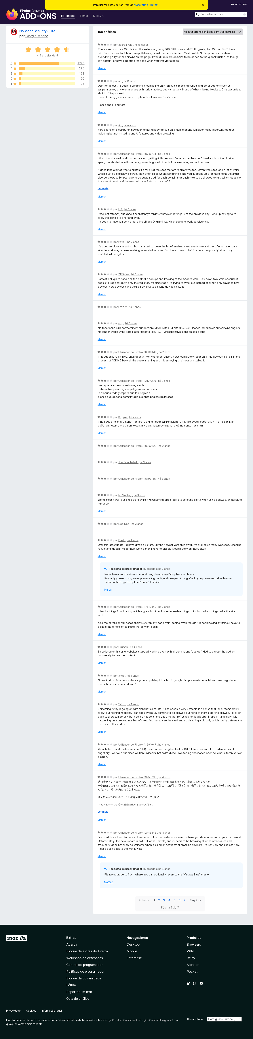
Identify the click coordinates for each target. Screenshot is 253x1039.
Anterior (144, 900)
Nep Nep (124, 523)
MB (120, 209)
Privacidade (13, 1010)
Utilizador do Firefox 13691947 (137, 744)
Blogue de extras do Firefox (87, 951)
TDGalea (124, 274)
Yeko (121, 704)
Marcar (102, 68)
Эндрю (123, 417)
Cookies (31, 1010)
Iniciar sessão (239, 4)
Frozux (123, 306)
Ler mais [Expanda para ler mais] (103, 188)
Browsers (194, 944)
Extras (71, 938)
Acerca (71, 944)
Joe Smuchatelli (128, 462)
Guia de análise (77, 998)
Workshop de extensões (84, 958)
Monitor (193, 965)
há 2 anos (164, 153)
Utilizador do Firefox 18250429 (137, 445)
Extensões (68, 16)
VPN (190, 951)
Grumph (123, 647)
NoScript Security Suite (37, 31)
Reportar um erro (79, 992)
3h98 (121, 675)
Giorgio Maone (36, 36)
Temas (84, 16)
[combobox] (221, 14)
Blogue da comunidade (83, 978)
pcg (121, 323)
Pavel (122, 241)
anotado (28, 1020)
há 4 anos (136, 647)
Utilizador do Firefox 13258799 (137, 777)
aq (120, 81)
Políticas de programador (85, 971)
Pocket (192, 971)
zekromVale (125, 44)
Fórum (71, 985)
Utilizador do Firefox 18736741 (137, 153)
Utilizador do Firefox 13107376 (137, 380)
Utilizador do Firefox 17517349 (137, 606)
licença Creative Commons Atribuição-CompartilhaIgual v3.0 (139, 1020)
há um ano (130, 125)
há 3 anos (145, 462)
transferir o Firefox (146, 4)
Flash (121, 540)
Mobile (132, 951)
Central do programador (84, 965)
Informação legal (52, 1010)
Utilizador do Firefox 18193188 (137, 478)
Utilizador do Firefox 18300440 (137, 352)
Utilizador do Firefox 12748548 (137, 832)
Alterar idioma (195, 1019)
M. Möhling (125, 495)
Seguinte (195, 900)
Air (120, 125)
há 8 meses (142, 44)
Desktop (133, 944)
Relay (191, 958)
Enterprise (134, 958)
